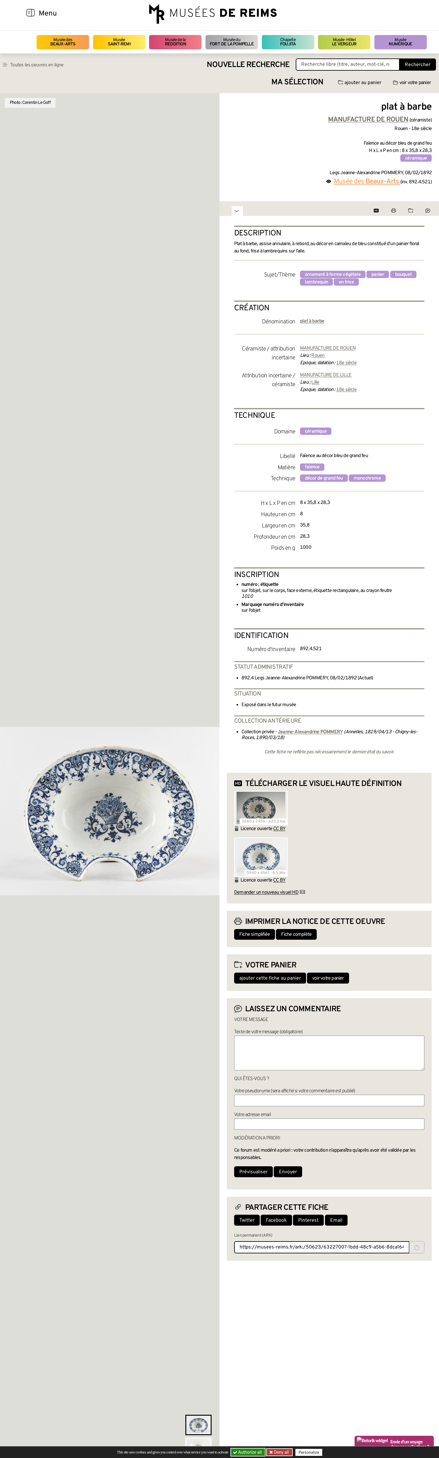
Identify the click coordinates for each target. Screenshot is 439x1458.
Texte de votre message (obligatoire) (268, 1032)
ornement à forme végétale (333, 275)
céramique (416, 158)
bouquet (403, 275)
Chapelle (288, 42)
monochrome (367, 478)
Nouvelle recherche (248, 65)
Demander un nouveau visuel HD (266, 892)
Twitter (247, 1220)
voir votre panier (412, 83)
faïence (312, 467)
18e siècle (346, 363)
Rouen (317, 356)
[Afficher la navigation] (30, 13)
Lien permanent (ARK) (253, 1235)
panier (377, 275)
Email (336, 1220)
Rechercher (417, 65)
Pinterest (308, 1220)
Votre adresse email (252, 1115)
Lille (315, 382)
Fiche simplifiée (254, 935)
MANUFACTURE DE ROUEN (327, 348)
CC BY (279, 829)
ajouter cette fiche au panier (270, 978)
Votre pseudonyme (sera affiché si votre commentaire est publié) (294, 1091)
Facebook (276, 1220)
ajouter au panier (359, 83)
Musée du (232, 42)
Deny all (281, 1452)
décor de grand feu (324, 478)
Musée (119, 42)
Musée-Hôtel (344, 42)
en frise (346, 282)
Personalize (308, 1452)
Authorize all (248, 1452)
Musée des (63, 42)
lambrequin (316, 282)
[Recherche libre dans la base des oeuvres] (348, 64)
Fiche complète (296, 935)
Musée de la (175, 42)
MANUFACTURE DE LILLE (326, 375)
